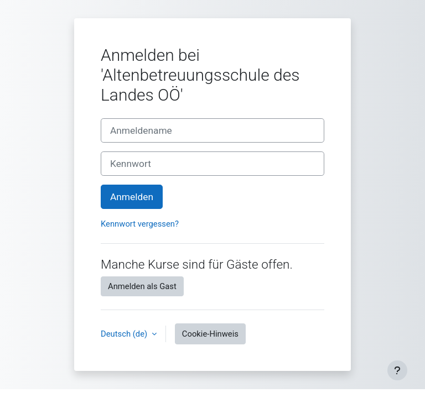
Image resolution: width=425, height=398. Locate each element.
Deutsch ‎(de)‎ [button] (125, 334)
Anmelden (131, 196)
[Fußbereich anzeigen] (397, 370)
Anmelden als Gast (142, 286)
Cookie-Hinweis (210, 334)
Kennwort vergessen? (140, 224)
